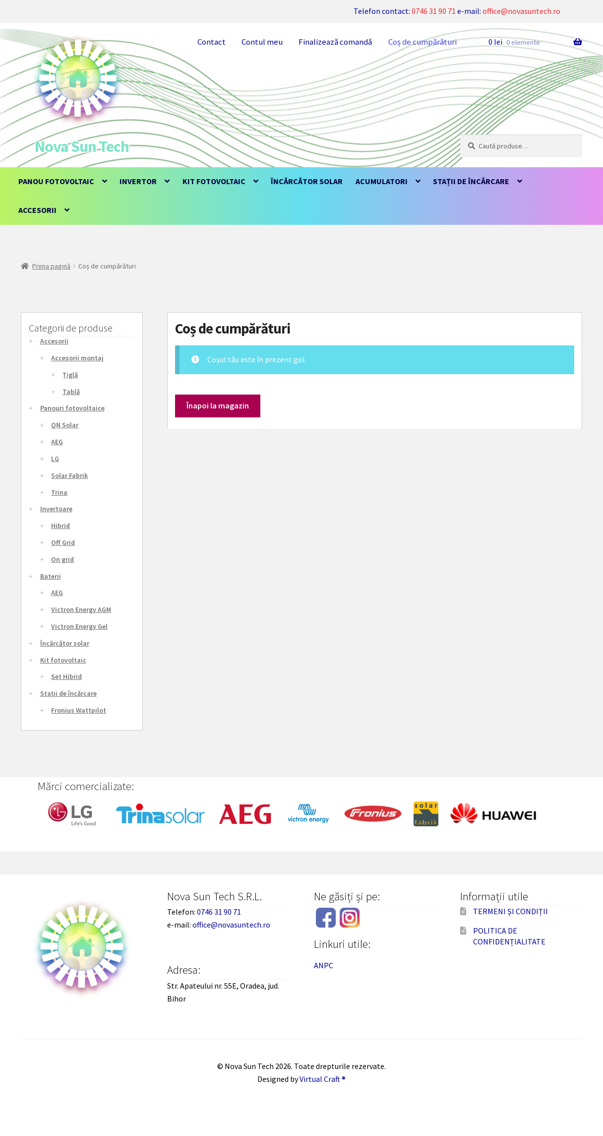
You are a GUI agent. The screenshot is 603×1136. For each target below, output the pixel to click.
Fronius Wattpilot (78, 710)
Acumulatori (382, 181)
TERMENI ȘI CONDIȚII (510, 911)
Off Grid (63, 542)
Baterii (50, 576)
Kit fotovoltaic (213, 181)
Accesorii (37, 210)
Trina (59, 492)
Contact (211, 41)
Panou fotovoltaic (56, 181)
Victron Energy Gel (79, 626)
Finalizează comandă (335, 41)
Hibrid (60, 525)
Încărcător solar (307, 181)
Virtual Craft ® (323, 1079)
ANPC (323, 965)
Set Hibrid (66, 676)
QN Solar (64, 424)
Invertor (138, 181)
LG (55, 458)
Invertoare (56, 508)
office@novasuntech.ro (521, 11)
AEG (57, 441)
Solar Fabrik (69, 475)
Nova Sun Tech (82, 146)
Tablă (71, 391)
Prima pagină (51, 266)
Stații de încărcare (471, 181)
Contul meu (262, 41)
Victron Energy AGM (81, 609)
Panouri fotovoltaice (72, 407)
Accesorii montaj (77, 357)
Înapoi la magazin (217, 405)
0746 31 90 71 (434, 11)
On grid (62, 559)
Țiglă (70, 374)
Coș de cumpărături (422, 41)
